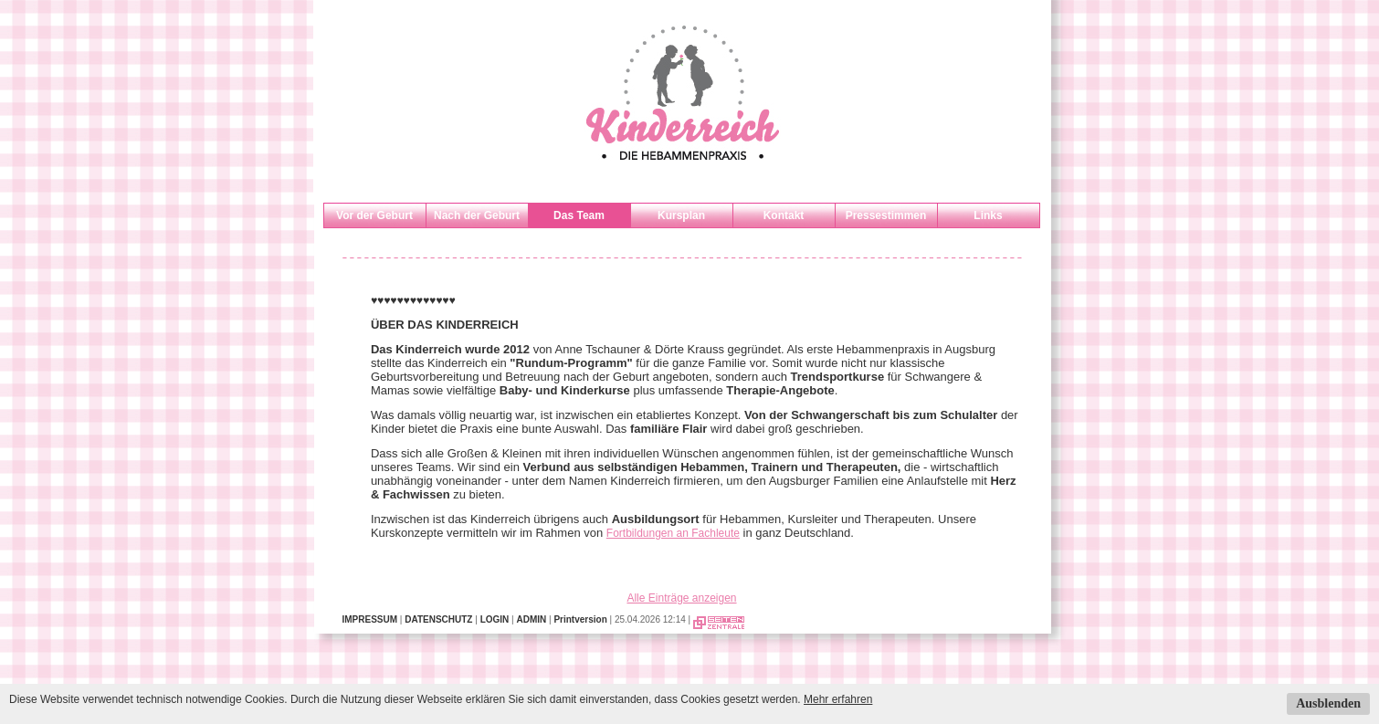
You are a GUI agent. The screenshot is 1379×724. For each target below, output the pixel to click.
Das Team (579, 215)
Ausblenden (1328, 703)
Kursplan (681, 215)
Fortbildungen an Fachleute (673, 533)
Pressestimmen (886, 215)
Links (988, 215)
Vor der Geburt (374, 215)
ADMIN (531, 619)
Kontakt (784, 215)
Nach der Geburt (477, 215)
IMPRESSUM (370, 619)
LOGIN (495, 619)
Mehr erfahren (838, 699)
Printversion (579, 619)
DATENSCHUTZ (438, 619)
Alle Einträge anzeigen (681, 598)
